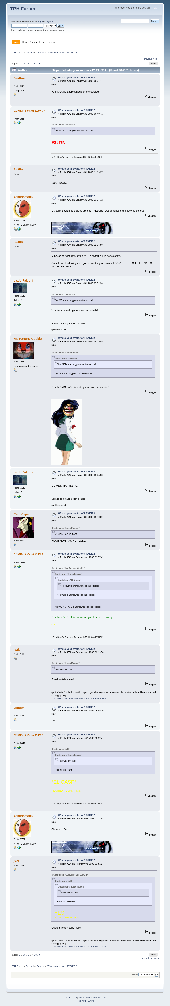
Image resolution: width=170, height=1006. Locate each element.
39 (38, 63)
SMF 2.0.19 (71, 997)
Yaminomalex (23, 197)
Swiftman (20, 78)
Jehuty (19, 707)
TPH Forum (22, 8)
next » (156, 59)
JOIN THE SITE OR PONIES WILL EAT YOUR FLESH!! (78, 698)
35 (24, 63)
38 (35, 63)
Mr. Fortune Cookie (28, 338)
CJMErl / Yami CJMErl (29, 110)
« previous (147, 59)
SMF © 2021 (84, 997)
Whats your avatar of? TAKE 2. (76, 77)
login (40, 21)
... (21, 63)
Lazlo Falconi (23, 280)
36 (27, 63)
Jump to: (134, 975)
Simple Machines (99, 997)
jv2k (17, 649)
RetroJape (21, 514)
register (50, 21)
